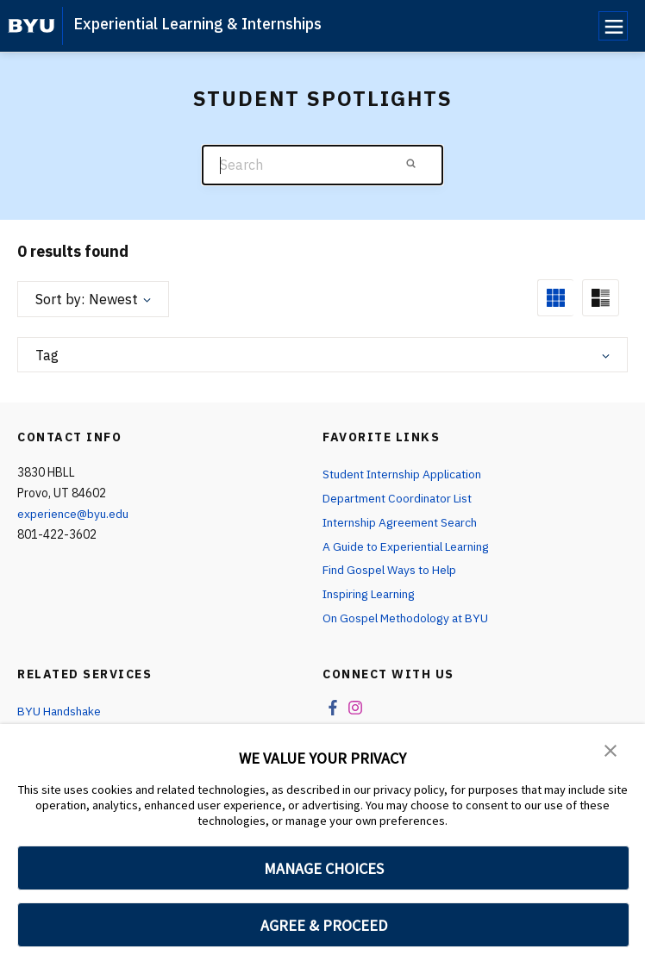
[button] (610, 749)
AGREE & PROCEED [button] (323, 925)
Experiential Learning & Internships (197, 24)
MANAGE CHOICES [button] (324, 868)
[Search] (322, 165)
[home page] (31, 25)
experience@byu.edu (73, 513)
